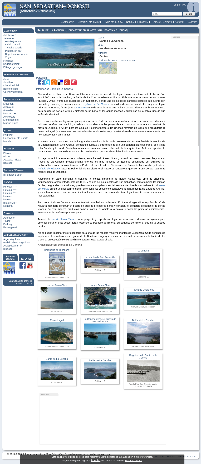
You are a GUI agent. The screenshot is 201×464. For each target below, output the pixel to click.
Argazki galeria (11, 239)
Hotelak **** (9, 190)
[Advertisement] (103, 420)
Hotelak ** (8, 196)
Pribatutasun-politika (186, 456)
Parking (7, 224)
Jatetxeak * (9, 35)
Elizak (6, 156)
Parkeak (7, 135)
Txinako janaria (13, 47)
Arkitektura (9, 116)
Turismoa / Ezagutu (161, 22)
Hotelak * (8, 199)
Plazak (7, 153)
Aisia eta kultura (113, 22)
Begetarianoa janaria (16, 54)
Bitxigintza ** (10, 202)
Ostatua (179, 22)
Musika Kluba (10, 123)
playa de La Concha (98, 104)
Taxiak (6, 221)
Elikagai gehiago (12, 67)
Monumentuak (11, 119)
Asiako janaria (13, 41)
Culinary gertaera (13, 91)
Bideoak (7, 249)
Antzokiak (8, 107)
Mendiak (8, 141)
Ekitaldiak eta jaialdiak (89, 22)
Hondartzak (9, 113)
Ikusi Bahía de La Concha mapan (116, 60)
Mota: (101, 45)
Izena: (101, 37)
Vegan (8, 57)
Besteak (7, 163)
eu (184, 4)
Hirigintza (142, 22)
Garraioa (192, 22)
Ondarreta (82, 107)
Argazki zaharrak (12, 245)
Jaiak (6, 79)
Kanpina (7, 205)
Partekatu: (41, 78)
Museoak (8, 103)
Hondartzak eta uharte (15, 138)
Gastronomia (67, 22)
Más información (133, 460)
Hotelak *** (9, 193)
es (175, 4)
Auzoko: (102, 53)
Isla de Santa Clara (62, 219)
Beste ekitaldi (10, 88)
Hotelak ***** (10, 186)
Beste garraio (10, 227)
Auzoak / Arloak (12, 159)
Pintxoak (8, 60)
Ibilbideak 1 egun (12, 174)
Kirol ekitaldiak (11, 85)
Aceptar (95, 460)
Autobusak (9, 217)
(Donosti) (55, 8)
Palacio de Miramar (49, 168)
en (179, 4)
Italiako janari (12, 44)
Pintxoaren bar (13, 50)
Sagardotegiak (11, 64)
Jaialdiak (8, 82)
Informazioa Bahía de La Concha (54, 89)
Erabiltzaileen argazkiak (16, 242)
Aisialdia (8, 110)
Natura (130, 22)
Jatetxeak (8, 38)
